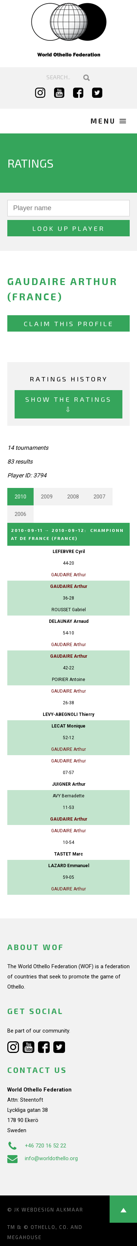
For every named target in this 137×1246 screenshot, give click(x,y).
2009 (47, 496)
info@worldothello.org (42, 1158)
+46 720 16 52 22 (36, 1145)
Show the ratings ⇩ (68, 404)
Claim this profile (69, 323)
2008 (73, 496)
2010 (20, 496)
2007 (99, 496)
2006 (20, 514)
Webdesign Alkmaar (52, 1210)
